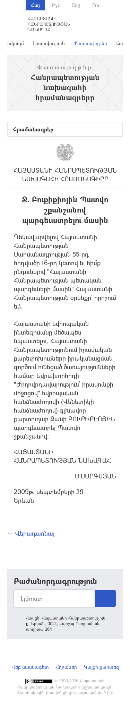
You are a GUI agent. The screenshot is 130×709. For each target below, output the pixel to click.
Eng (76, 5)
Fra (95, 5)
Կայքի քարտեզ (101, 667)
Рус (56, 5)
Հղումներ (66, 667)
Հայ (35, 5)
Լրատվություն (49, 43)
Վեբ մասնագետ (30, 667)
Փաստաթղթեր (90, 43)
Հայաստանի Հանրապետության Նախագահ (49, 24)
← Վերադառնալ (31, 533)
